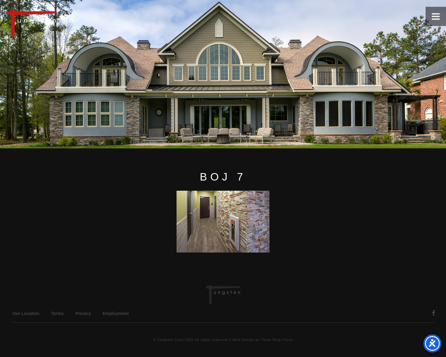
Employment (116, 313)
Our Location (25, 313)
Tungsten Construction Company (52, 22)
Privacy (83, 313)
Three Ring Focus (277, 340)
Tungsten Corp (170, 340)
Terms (57, 313)
